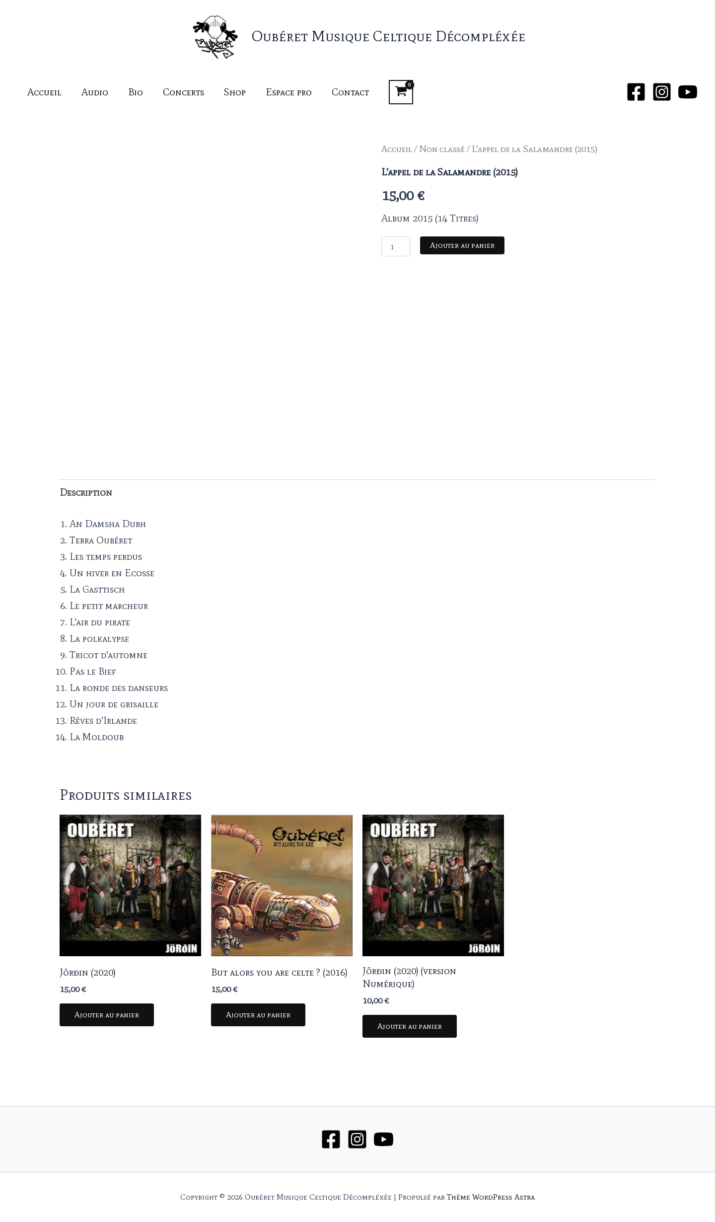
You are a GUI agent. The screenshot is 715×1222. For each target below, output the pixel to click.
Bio (135, 92)
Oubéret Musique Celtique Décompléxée (388, 36)
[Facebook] (636, 92)
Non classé (442, 148)
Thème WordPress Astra (491, 1197)
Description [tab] (86, 492)
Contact (350, 92)
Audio (94, 92)
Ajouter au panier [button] (106, 1014)
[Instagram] (662, 92)
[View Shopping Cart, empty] (401, 92)
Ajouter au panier (462, 245)
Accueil (44, 92)
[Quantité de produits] (395, 246)
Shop (235, 92)
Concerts (183, 92)
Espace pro (289, 92)
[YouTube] (688, 92)
